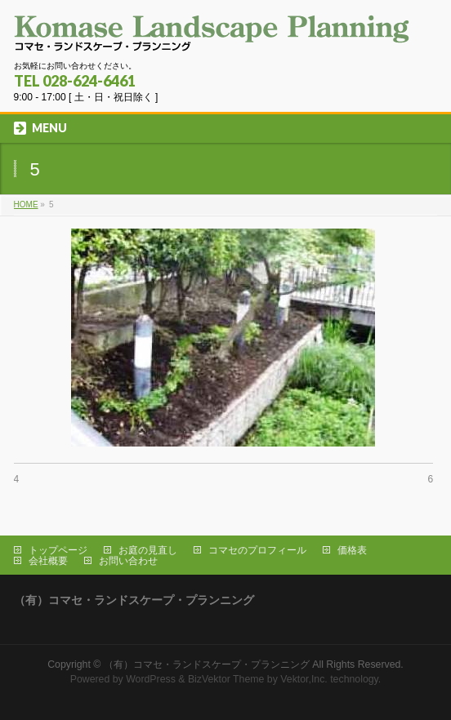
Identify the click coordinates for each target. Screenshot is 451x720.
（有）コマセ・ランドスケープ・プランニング (207, 664)
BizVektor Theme (226, 679)
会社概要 (48, 561)
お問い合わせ (128, 561)
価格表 (352, 550)
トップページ (58, 550)
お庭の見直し (147, 550)
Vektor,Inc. (304, 679)
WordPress (151, 679)
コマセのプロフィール (257, 550)
